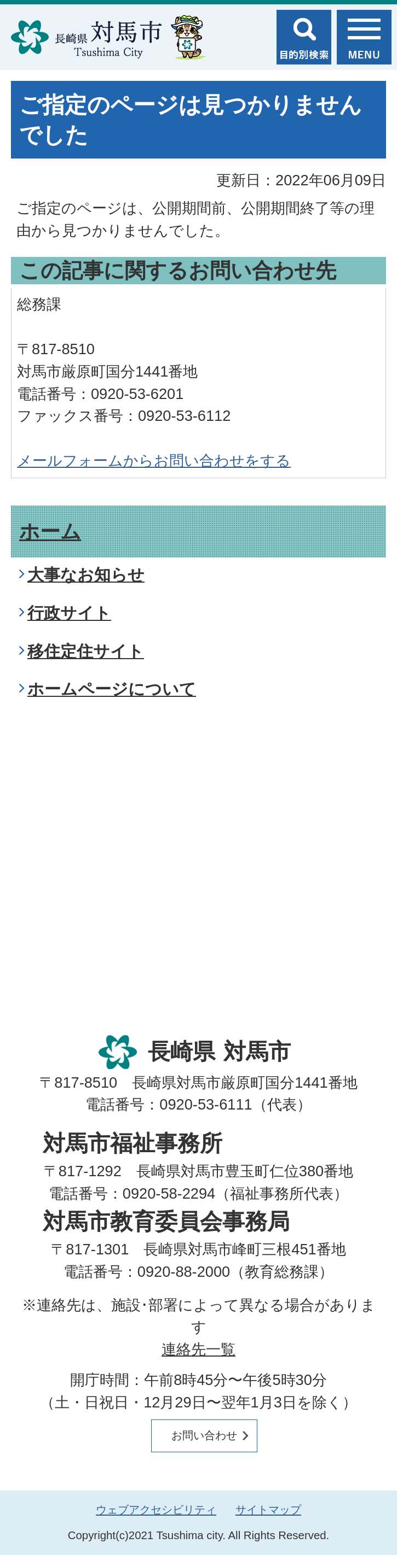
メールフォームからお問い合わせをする (154, 460)
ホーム (50, 531)
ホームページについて (111, 689)
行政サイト (69, 613)
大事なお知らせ (86, 575)
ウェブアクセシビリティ (156, 1510)
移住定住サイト (85, 651)
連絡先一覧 (198, 1349)
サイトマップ (268, 1510)
